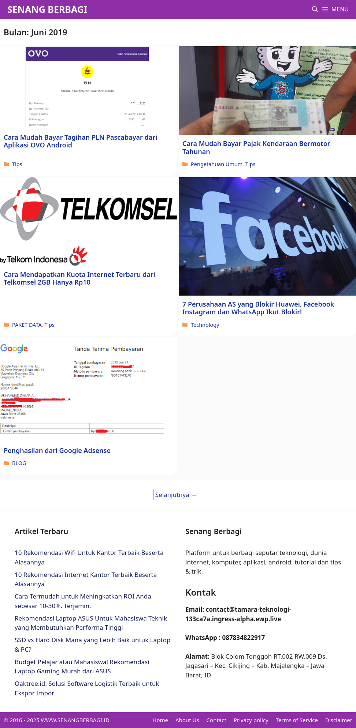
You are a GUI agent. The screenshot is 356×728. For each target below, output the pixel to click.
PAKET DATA (27, 324)
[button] (315, 9)
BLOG (19, 463)
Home (160, 720)
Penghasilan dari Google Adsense (57, 450)
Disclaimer (338, 720)
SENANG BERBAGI (47, 9)
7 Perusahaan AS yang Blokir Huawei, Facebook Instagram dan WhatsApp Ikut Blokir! (258, 308)
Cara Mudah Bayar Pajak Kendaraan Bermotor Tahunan (256, 147)
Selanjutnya (176, 494)
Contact (216, 720)
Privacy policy (251, 720)
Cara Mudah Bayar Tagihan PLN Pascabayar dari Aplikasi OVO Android (80, 141)
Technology (205, 324)
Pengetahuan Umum (216, 164)
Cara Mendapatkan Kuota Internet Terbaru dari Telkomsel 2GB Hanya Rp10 (79, 278)
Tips (17, 164)
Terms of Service (297, 720)
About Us (187, 720)
